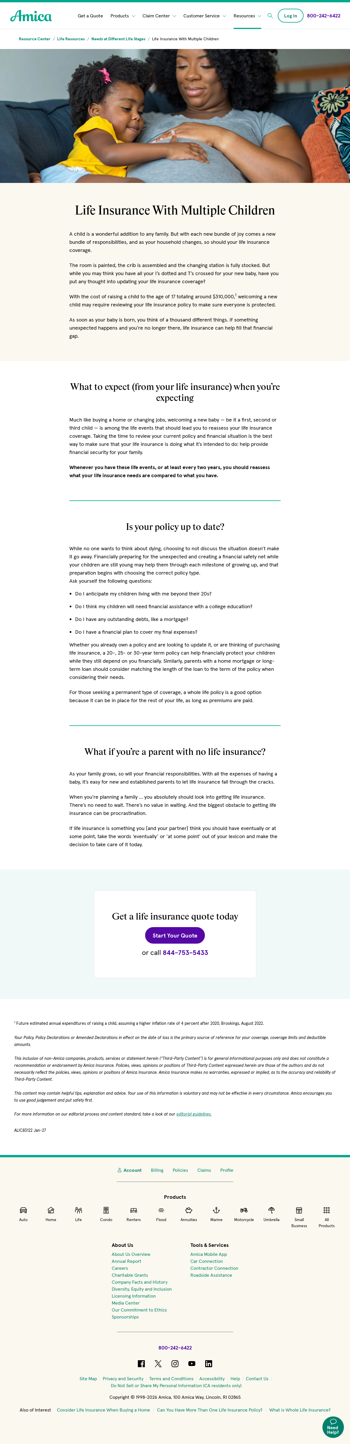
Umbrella (271, 1214)
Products (123, 16)
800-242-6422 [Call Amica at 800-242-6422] (175, 1347)
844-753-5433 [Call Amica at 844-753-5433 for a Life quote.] (185, 952)
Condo (106, 1214)
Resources (247, 16)
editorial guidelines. (194, 1114)
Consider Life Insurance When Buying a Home (103, 1410)
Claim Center (159, 16)
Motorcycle (244, 1214)
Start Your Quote (179, 935)
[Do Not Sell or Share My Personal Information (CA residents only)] (176, 1385)
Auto (23, 1214)
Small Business (299, 1217)
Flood (161, 1214)
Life (78, 1214)
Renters (134, 1214)
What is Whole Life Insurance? (300, 1410)
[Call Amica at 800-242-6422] (323, 15)
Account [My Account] (129, 1170)
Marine (216, 1214)
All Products (327, 1217)
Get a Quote (90, 16)
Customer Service (204, 16)
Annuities (189, 1214)
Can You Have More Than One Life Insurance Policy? (209, 1410)
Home (51, 1214)
